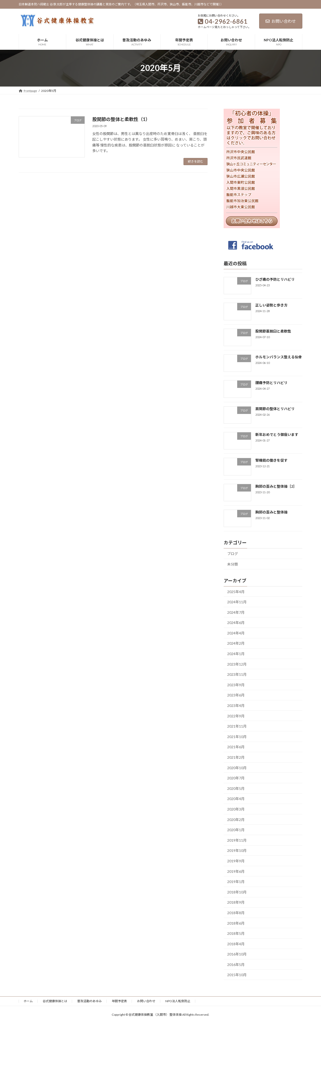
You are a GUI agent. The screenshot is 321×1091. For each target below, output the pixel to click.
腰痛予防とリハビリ (271, 383)
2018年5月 (236, 933)
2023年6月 (236, 695)
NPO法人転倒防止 (177, 1001)
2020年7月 (236, 778)
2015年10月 (237, 975)
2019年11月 (237, 840)
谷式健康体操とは (55, 1001)
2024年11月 (237, 602)
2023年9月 (236, 684)
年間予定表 (119, 1001)
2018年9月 (236, 902)
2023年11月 (237, 674)
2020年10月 (237, 767)
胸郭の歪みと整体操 (271, 512)
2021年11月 (237, 726)
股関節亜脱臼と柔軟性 (273, 331)
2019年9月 (236, 861)
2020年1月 (236, 830)
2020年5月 (236, 788)
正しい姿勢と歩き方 (271, 305)
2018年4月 (236, 943)
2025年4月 (236, 591)
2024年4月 (236, 633)
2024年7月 (236, 612)
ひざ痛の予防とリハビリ (275, 279)
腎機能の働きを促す (271, 460)
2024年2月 (236, 643)
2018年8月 (236, 912)
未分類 (232, 564)
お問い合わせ (281, 21)
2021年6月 (236, 747)
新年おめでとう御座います (276, 434)
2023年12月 (237, 664)
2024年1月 (236, 654)
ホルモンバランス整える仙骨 (278, 357)
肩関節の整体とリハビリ (275, 408)
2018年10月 (237, 892)
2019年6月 (236, 871)
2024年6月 (236, 622)
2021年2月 (236, 757)
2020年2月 (236, 819)
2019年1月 (236, 881)
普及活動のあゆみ (89, 1001)
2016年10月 (237, 954)
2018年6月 (236, 923)
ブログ (232, 553)
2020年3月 (236, 809)
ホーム (28, 1001)
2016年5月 (236, 964)
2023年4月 (236, 705)
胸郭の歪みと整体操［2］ (276, 486)
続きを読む (195, 161)
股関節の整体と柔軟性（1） (121, 119)
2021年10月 (237, 736)
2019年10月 (237, 850)
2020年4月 (236, 798)
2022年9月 (236, 716)
